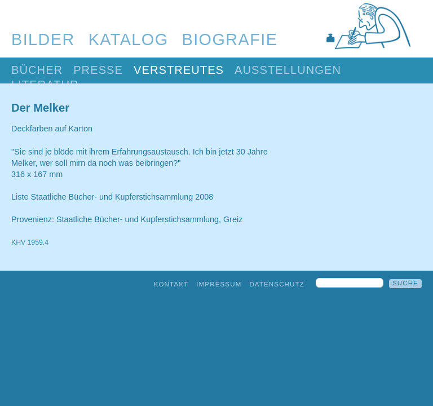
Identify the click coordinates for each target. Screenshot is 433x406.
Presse (98, 70)
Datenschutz (276, 284)
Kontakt (171, 284)
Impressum (218, 284)
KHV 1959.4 (29, 242)
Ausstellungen (288, 70)
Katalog (129, 39)
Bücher (37, 70)
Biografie (230, 39)
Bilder (43, 39)
